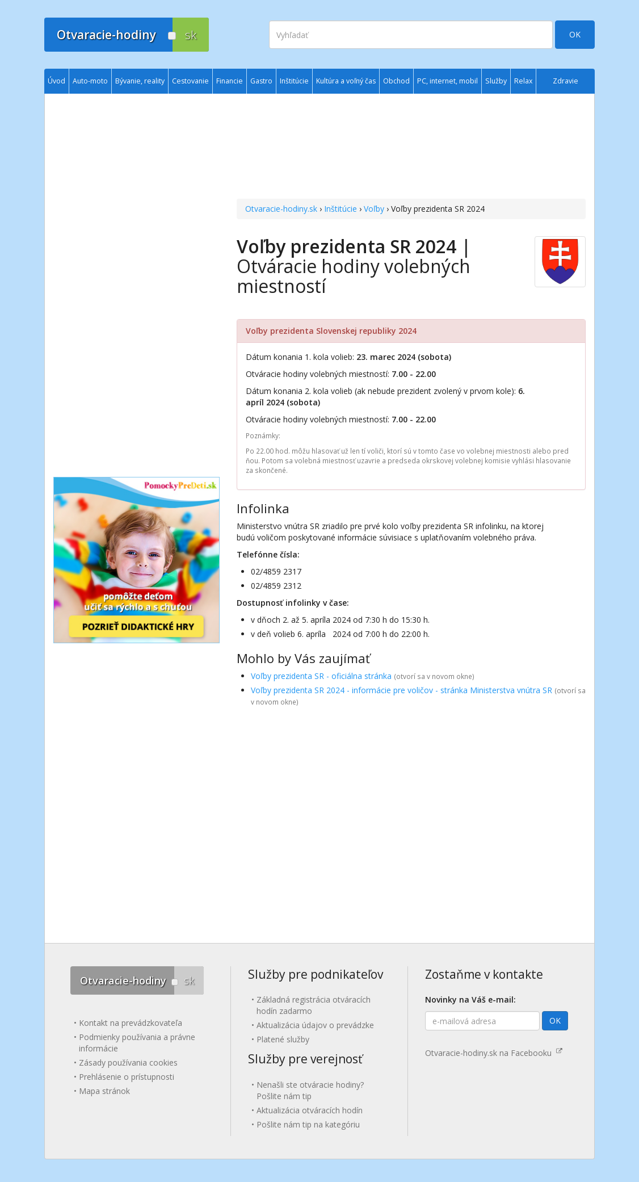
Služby (496, 81)
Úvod (56, 81)
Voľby (374, 208)
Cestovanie (190, 81)
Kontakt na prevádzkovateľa (130, 1022)
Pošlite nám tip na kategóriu (308, 1124)
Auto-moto (90, 81)
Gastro (261, 81)
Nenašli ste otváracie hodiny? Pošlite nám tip (310, 1090)
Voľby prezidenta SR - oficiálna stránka (321, 675)
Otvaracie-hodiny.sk (281, 208)
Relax (523, 81)
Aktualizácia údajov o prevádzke (315, 1025)
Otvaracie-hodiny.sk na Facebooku (493, 1052)
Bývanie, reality (140, 81)
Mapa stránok (104, 1090)
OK (575, 34)
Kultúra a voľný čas (346, 81)
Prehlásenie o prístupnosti (126, 1076)
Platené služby (283, 1039)
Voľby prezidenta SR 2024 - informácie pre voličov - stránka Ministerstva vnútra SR (401, 690)
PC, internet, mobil (447, 81)
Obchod (396, 81)
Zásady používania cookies (128, 1062)
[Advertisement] (411, 147)
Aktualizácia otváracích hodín (310, 1110)
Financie (229, 81)
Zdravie (565, 81)
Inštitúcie (340, 208)
